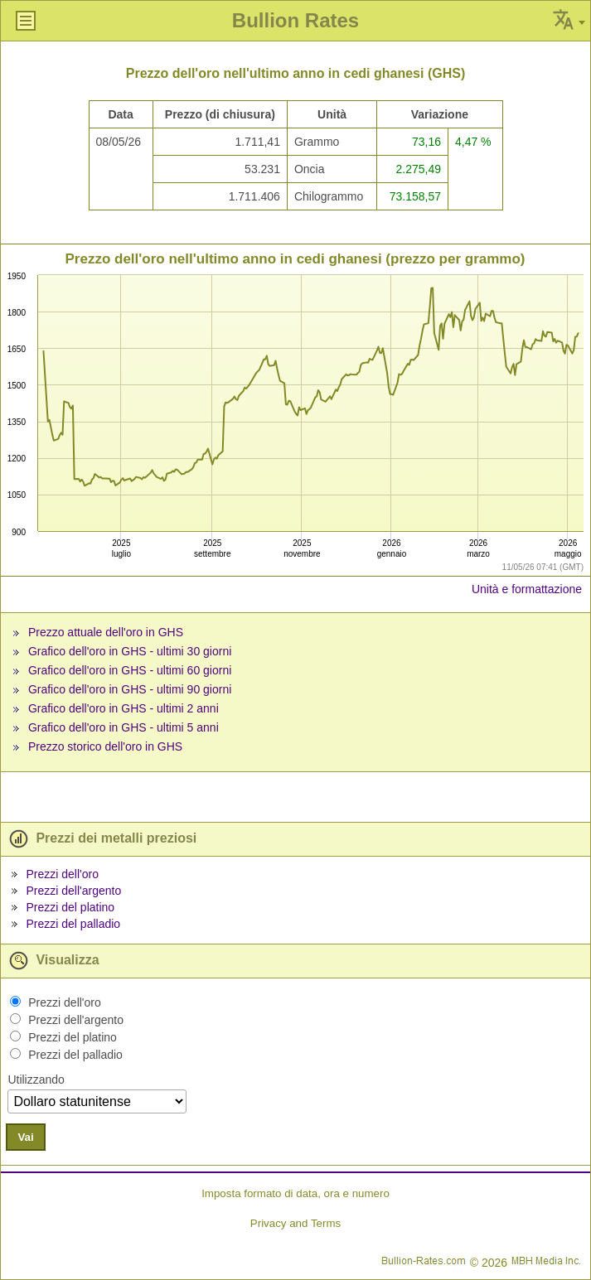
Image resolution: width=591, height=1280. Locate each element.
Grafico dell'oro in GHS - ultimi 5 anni (123, 727)
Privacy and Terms (295, 1223)
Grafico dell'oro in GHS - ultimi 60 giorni (129, 670)
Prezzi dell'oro (62, 874)
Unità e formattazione (527, 589)
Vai (25, 1137)
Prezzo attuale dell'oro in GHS (105, 632)
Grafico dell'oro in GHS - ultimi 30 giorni (129, 651)
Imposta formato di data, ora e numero (295, 1193)
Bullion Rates (295, 20)
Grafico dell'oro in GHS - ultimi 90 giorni (129, 689)
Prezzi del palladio (73, 923)
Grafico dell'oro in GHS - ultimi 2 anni (123, 708)
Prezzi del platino (70, 907)
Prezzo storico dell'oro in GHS (105, 746)
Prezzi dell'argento (73, 890)
